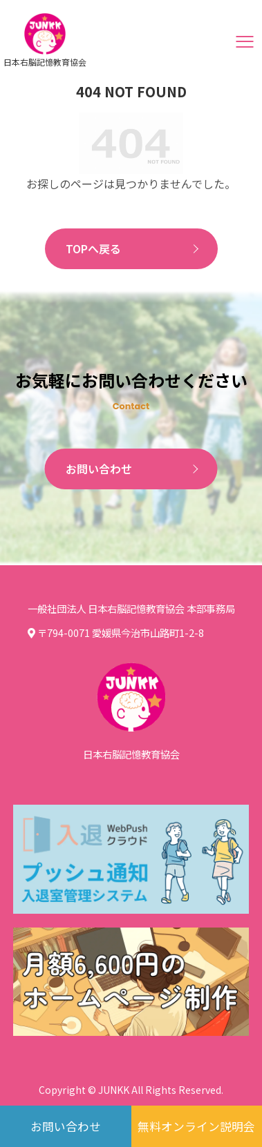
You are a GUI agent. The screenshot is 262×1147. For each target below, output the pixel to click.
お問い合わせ (99, 468)
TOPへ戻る (93, 248)
